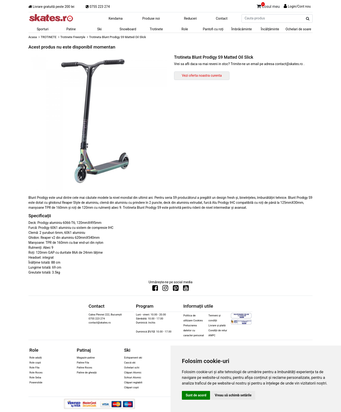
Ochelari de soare (298, 29)
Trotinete (156, 29)
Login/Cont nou (299, 6)
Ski (99, 29)
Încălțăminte (270, 29)
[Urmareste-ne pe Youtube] (186, 289)
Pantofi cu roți (213, 29)
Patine (71, 29)
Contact (222, 18)
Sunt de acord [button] (196, 395)
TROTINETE (49, 37)
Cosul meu (268, 6)
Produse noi (151, 18)
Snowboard (128, 29)
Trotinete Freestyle (72, 37)
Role (184, 29)
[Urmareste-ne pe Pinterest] (175, 289)
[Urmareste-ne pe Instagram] (165, 289)
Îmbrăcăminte (241, 29)
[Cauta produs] (308, 18)
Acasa (32, 37)
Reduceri (190, 18)
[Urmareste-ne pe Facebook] (155, 289)
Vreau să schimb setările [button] (233, 395)
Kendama (115, 18)
